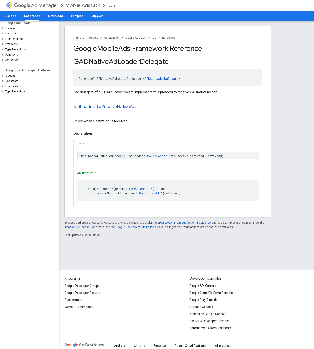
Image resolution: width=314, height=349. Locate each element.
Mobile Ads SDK (82, 5)
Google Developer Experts (82, 293)
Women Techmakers (79, 307)
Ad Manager (36, 5)
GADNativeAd (149, 193)
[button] (28, 28)
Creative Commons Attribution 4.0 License (184, 222)
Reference (168, 37)
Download (55, 16)
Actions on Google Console (207, 314)
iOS (111, 5)
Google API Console (202, 286)
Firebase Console (201, 307)
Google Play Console (203, 300)
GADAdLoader (157, 156)
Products (92, 37)
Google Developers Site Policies (135, 227)
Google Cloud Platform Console (211, 293)
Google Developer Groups (82, 286)
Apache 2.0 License (77, 227)
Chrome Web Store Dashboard (210, 328)
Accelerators (73, 300)
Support (97, 16)
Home (77, 37)
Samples (77, 16)
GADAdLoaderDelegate (161, 78)
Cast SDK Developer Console (209, 321)
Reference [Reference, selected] (32, 16)
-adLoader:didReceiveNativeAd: (104, 106)
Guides (10, 16)
